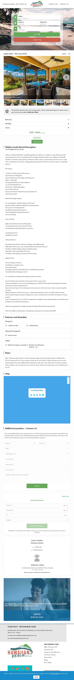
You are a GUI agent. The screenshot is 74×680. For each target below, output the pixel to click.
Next (66, 77)
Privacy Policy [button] (55, 673)
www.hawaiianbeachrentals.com (18, 638)
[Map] (37, 400)
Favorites (48, 657)
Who (19, 28)
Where (20, 16)
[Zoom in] (68, 378)
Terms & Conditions (52, 652)
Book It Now (37, 137)
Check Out (43, 22)
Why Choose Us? (21, 4)
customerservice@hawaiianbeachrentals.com (22, 635)
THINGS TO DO (53, 4)
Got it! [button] (36, 677)
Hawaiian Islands (9, 4)
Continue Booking (37, 526)
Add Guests (21, 30)
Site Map (48, 662)
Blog (46, 660)
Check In (21, 22)
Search (37, 40)
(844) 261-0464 (32, 112)
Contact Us (64, 4)
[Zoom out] (68, 380)
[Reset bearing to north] (68, 383)
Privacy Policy (50, 655)
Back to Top (65, 496)
